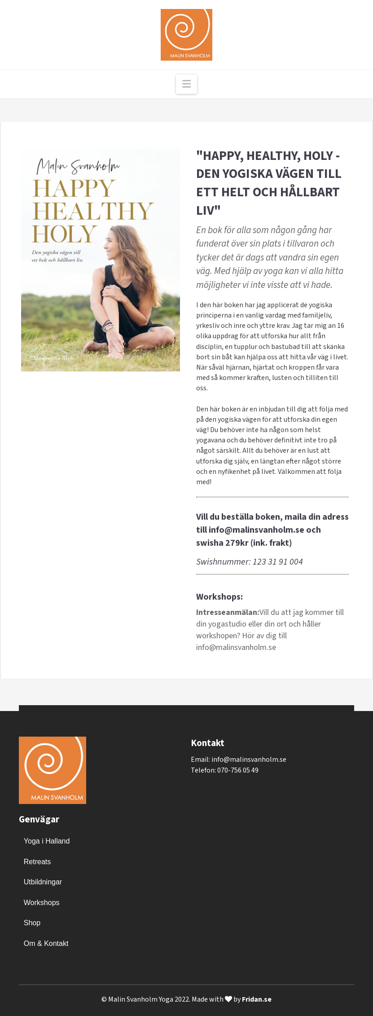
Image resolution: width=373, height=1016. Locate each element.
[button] (186, 84)
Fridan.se (257, 999)
